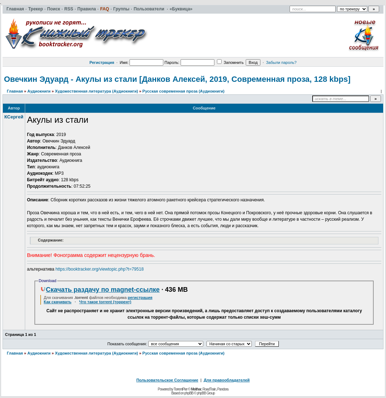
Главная (15, 91)
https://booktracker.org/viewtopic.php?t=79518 (99, 269)
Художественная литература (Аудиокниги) (96, 91)
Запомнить (230, 62)
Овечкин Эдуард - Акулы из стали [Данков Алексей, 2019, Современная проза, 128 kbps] (177, 79)
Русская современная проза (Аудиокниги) (183, 91)
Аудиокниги (39, 91)
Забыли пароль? (281, 62)
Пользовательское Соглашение (167, 380)
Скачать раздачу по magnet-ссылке (100, 289)
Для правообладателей (227, 380)
